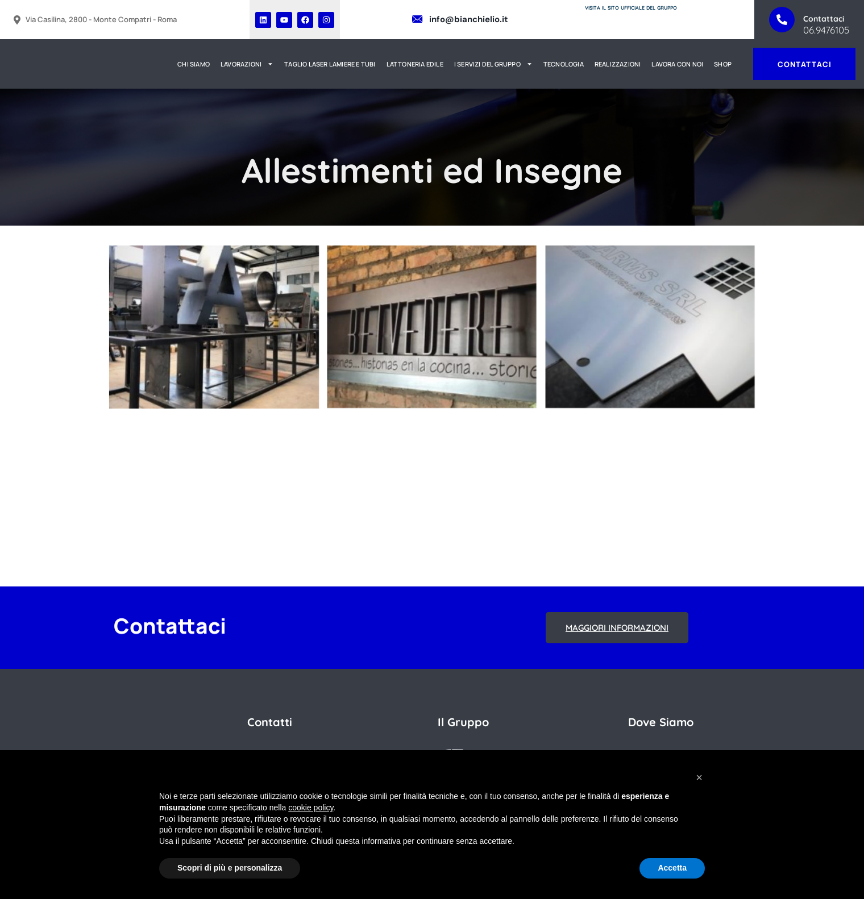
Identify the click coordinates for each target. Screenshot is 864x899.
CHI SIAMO (193, 64)
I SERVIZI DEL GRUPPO (493, 64)
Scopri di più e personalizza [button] (229, 867)
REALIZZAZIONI (618, 64)
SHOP (723, 64)
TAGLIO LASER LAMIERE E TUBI (329, 64)
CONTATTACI (804, 64)
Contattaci (823, 19)
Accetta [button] (672, 867)
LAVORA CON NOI (678, 64)
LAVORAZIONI (247, 64)
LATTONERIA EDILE (415, 64)
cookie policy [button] (310, 807)
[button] (699, 777)
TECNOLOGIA (563, 64)
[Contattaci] (782, 19)
